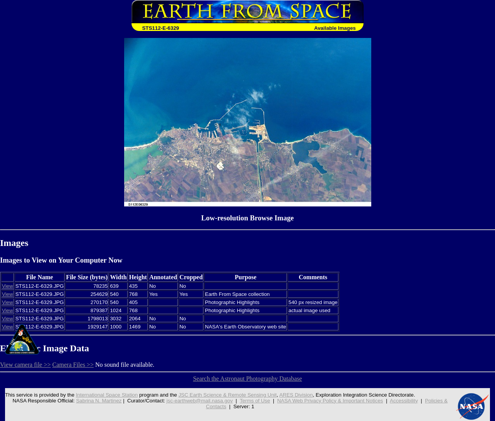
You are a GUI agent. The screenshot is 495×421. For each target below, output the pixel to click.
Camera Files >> (73, 364)
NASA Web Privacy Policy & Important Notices (330, 401)
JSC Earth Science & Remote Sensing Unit (227, 395)
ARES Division (296, 395)
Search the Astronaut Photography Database (247, 378)
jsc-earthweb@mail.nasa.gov (200, 401)
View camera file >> (25, 364)
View (7, 286)
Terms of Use (255, 401)
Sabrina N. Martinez (99, 401)
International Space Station (107, 395)
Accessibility (404, 401)
